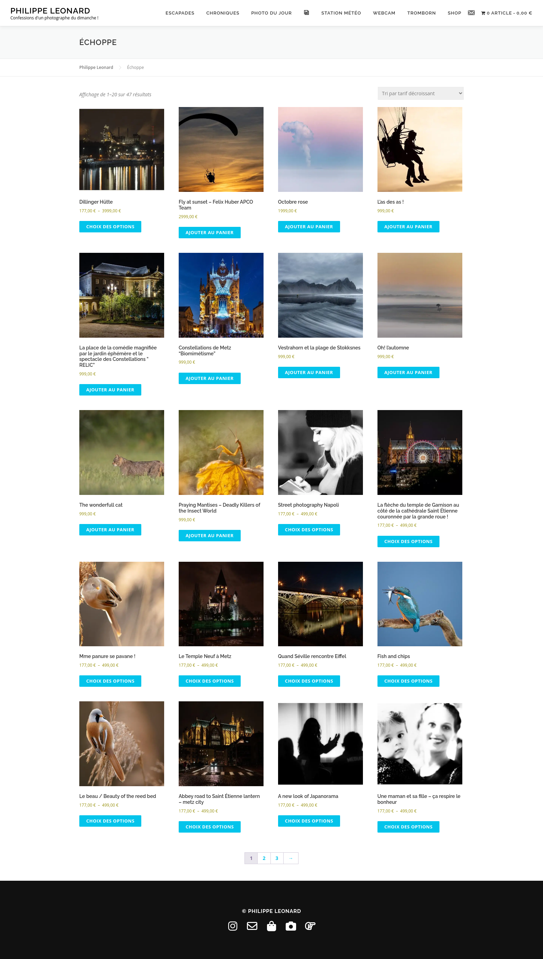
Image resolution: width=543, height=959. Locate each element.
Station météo (341, 13)
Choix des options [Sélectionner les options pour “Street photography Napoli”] (309, 529)
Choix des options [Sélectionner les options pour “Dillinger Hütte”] (110, 226)
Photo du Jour (271, 13)
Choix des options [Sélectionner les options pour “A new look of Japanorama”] (309, 821)
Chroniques (222, 13)
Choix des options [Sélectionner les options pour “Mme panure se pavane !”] (110, 681)
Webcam (384, 13)
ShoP (454, 13)
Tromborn (421, 13)
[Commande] (421, 93)
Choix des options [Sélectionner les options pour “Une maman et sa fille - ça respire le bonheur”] (408, 827)
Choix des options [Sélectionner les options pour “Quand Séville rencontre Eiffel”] (309, 681)
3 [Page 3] (277, 858)
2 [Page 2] (263, 858)
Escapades (179, 13)
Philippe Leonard (50, 10)
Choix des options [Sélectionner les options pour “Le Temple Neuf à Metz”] (210, 681)
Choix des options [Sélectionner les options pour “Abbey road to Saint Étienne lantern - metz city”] (210, 827)
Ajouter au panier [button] (210, 232)
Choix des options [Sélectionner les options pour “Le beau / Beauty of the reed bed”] (110, 821)
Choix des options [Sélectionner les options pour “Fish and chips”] (408, 681)
